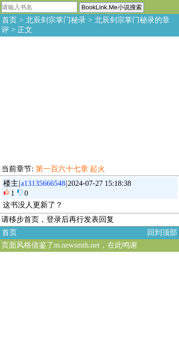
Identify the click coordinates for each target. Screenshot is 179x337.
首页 (9, 20)
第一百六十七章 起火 (70, 169)
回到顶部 (162, 232)
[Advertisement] (70, 98)
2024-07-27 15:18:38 (100, 183)
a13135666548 (43, 183)
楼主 (10, 183)
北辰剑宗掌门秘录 (56, 20)
